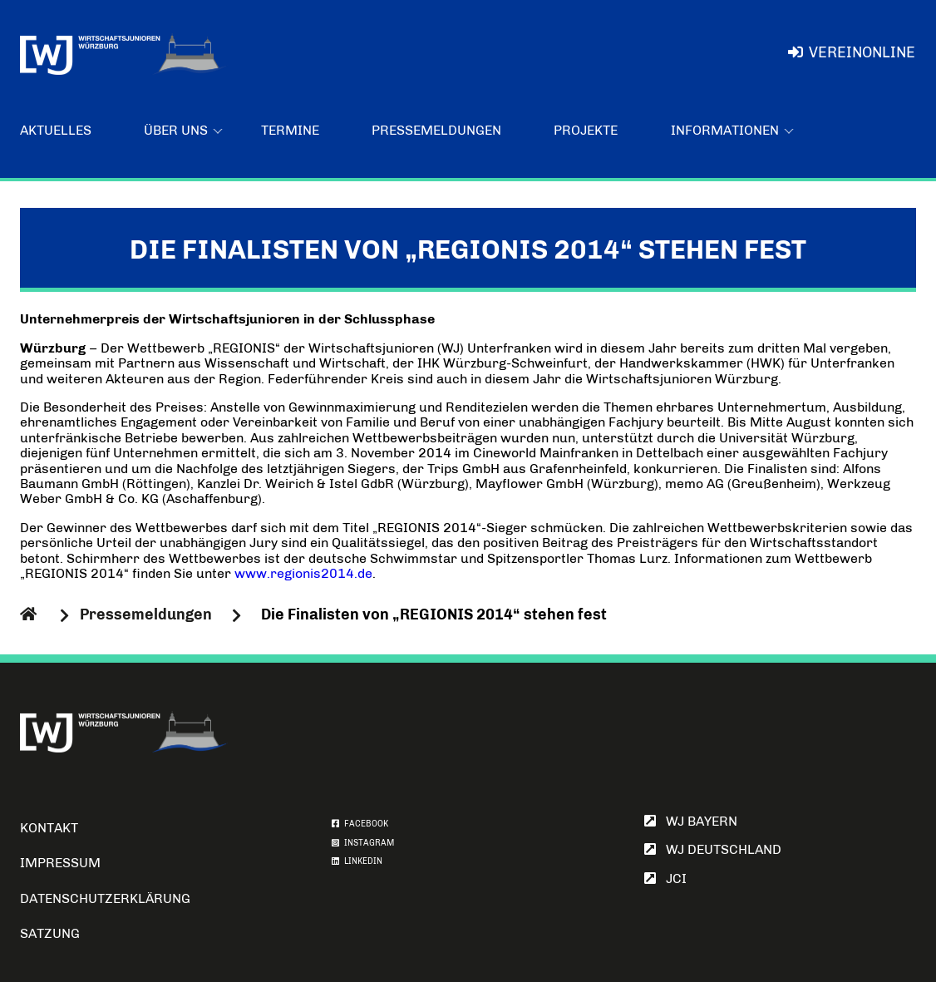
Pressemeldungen (436, 130)
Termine (290, 130)
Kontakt (49, 828)
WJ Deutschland (712, 849)
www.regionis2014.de (303, 573)
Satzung (50, 933)
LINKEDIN (357, 861)
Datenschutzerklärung (105, 898)
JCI (665, 878)
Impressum (60, 863)
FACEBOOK (360, 824)
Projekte (586, 130)
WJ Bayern (690, 821)
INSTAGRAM (363, 843)
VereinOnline (851, 52)
